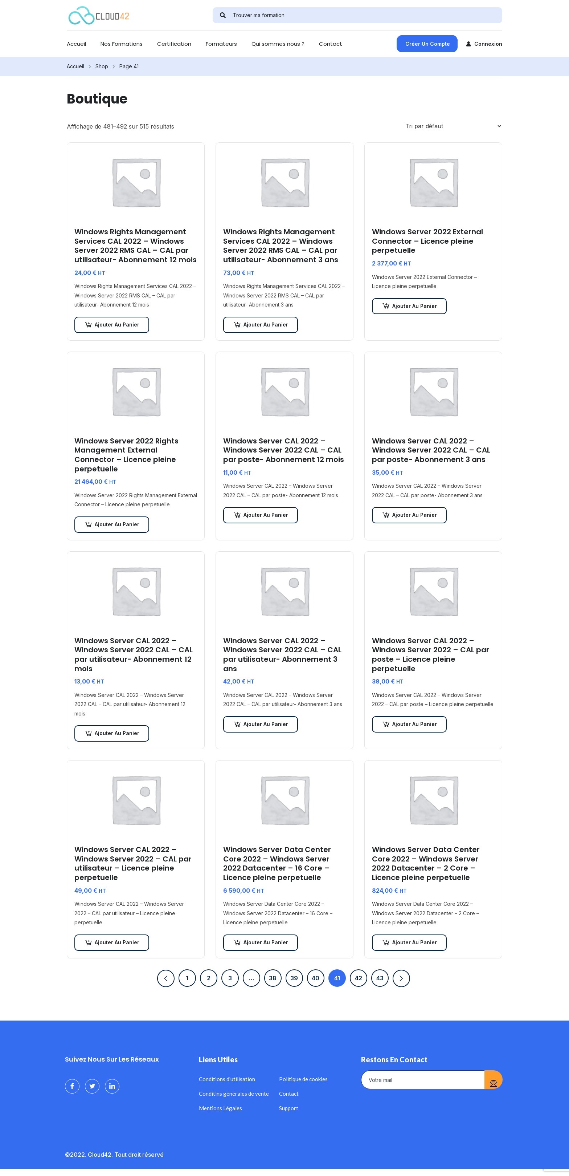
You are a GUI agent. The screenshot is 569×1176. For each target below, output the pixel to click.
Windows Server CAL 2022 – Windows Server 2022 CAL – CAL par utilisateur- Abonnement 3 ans (282, 654)
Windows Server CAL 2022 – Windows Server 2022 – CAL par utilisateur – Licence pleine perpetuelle (133, 863)
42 (358, 978)
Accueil (76, 44)
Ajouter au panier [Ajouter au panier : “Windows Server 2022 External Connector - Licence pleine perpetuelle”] (414, 306)
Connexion (484, 44)
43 (380, 978)
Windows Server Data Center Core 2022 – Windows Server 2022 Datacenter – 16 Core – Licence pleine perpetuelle (277, 863)
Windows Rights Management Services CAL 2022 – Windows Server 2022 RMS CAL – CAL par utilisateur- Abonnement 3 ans (280, 245)
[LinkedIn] (112, 1086)
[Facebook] (72, 1086)
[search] (223, 15)
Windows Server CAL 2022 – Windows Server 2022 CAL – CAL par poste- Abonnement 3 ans (431, 451)
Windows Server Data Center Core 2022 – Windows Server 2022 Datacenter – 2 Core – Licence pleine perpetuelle (426, 863)
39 (294, 978)
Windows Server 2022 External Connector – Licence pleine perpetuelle (427, 241)
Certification (174, 44)
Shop (101, 66)
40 (315, 978)
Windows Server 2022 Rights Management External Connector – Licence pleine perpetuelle (126, 455)
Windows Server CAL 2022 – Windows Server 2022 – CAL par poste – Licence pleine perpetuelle (430, 654)
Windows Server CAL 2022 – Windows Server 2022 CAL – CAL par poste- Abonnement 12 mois (283, 451)
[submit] (493, 1079)
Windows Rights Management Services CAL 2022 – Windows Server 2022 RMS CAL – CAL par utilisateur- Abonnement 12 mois (135, 245)
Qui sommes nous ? (277, 44)
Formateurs (221, 44)
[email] (423, 1079)
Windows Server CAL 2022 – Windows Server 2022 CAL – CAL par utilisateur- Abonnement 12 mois (133, 654)
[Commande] (453, 126)
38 (273, 978)
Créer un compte (427, 44)
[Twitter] (92, 1086)
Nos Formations (122, 44)
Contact (330, 44)
